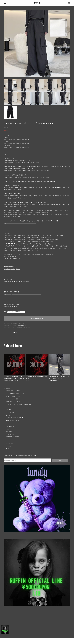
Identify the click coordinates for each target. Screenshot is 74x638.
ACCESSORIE (10, 412)
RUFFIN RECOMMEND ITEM (14, 417)
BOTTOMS (9, 409)
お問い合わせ (9, 431)
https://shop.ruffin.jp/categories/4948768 (16, 281)
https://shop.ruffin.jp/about (12, 269)
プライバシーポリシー (11, 434)
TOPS (7, 407)
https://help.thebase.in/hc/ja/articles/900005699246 (20, 223)
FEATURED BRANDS (12, 420)
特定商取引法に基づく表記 (12, 436)
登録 (60, 460)
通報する (15, 333)
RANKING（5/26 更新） (13, 399)
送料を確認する (22, 325)
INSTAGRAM (9, 443)
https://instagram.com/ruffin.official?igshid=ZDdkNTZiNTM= (22, 294)
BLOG (7, 429)
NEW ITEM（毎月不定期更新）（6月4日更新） (19, 404)
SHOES (8, 415)
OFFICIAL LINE (10, 446)
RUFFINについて (10, 426)
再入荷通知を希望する (37, 318)
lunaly (7, 448)
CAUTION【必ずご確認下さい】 (15, 393)
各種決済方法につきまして (13, 391)
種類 (5, 312)
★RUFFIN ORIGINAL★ (13, 401)
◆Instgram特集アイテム (13, 396)
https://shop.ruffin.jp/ (10, 306)
